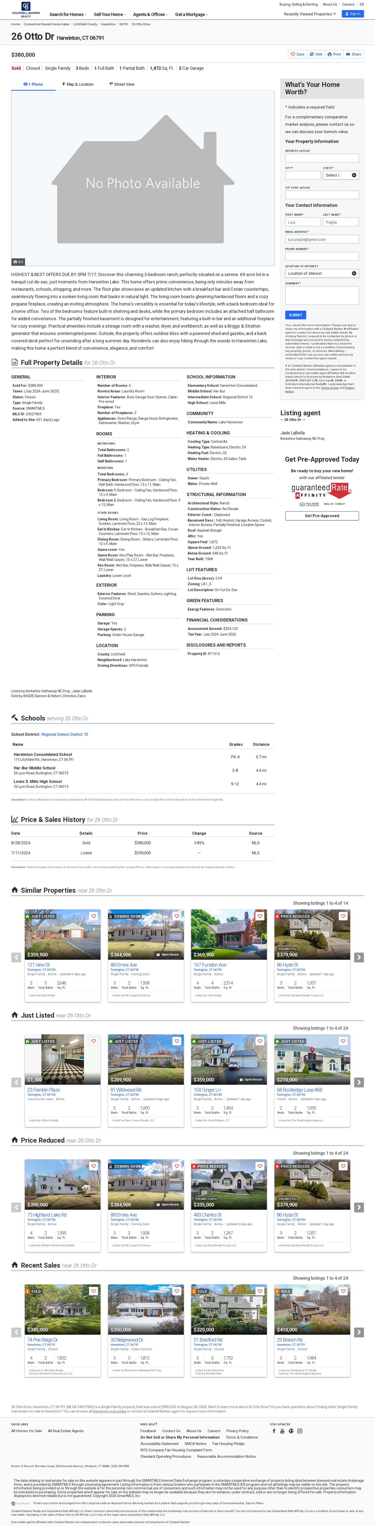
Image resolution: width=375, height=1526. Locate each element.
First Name (294, 214)
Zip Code (297, 187)
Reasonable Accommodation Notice (226, 1456)
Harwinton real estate (109, 1411)
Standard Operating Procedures (166, 1456)
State (328, 168)
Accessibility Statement (160, 1444)
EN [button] (362, 4)
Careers (348, 4)
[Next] (359, 957)
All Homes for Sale (26, 1431)
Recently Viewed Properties (310, 14)
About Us (330, 4)
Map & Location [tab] (77, 84)
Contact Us (171, 1431)
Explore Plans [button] (254, 1503)
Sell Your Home (110, 14)
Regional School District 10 (64, 734)
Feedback (148, 1431)
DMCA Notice (195, 1444)
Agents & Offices (150, 14)
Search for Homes (68, 14)
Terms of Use (330, 387)
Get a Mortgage (191, 14)
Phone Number (297, 249)
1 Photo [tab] (33, 84)
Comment (293, 283)
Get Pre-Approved (322, 515)
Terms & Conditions (242, 1437)
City (289, 168)
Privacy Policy (238, 1431)
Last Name (332, 214)
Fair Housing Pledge (229, 1444)
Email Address (297, 232)
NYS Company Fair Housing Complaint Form (176, 1450)
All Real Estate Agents (66, 1431)
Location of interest (301, 266)
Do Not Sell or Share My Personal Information (180, 1437)
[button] (353, 13)
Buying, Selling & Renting (299, 4)
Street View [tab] (121, 84)
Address (297, 151)
